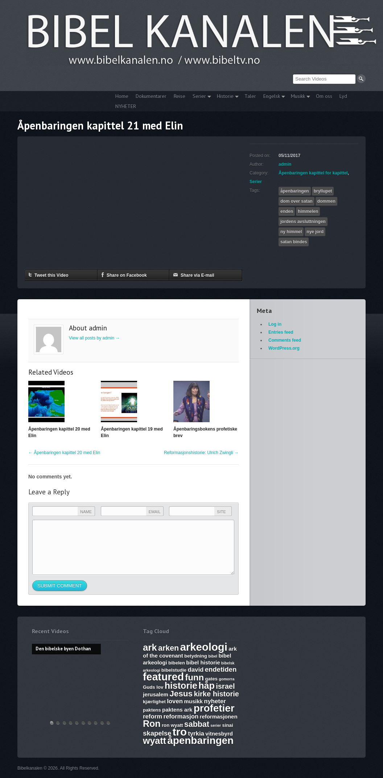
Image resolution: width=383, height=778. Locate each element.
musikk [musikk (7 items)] (193, 701)
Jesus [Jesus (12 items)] (181, 693)
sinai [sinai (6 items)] (227, 725)
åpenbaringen (294, 191)
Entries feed (280, 332)
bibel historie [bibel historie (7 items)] (203, 662)
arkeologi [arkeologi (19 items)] (203, 647)
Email (155, 512)
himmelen (308, 211)
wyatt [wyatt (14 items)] (154, 741)
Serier (200, 97)
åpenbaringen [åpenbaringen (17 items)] (200, 740)
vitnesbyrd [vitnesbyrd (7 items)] (219, 733)
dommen (326, 201)
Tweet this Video (49, 275)
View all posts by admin (94, 338)
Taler (250, 96)
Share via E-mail (193, 275)
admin (285, 164)
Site (221, 512)
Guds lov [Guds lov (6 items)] (153, 687)
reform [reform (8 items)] (152, 716)
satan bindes (293, 241)
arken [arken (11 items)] (168, 648)
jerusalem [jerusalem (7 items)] (155, 694)
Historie (226, 97)
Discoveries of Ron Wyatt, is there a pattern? (71, 723)
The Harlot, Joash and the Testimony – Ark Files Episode (89, 723)
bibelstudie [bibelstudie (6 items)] (173, 670)
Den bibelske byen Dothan (52, 723)
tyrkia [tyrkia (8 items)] (196, 733)
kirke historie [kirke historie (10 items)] (216, 694)
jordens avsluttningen (303, 221)
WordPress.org (284, 348)
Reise (179, 96)
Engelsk (272, 97)
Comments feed (284, 340)
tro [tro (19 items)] (180, 732)
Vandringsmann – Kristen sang (102, 723)
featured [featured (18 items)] (163, 677)
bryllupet (323, 191)
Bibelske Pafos (108, 723)
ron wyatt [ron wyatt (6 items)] (172, 725)
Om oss (324, 96)
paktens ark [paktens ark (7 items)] (177, 710)
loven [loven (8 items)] (175, 701)
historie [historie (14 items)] (181, 685)
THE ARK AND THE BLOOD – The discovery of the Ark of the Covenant (64, 723)
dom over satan (296, 201)
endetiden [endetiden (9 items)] (221, 669)
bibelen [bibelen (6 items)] (176, 663)
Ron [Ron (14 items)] (152, 724)
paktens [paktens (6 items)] (152, 710)
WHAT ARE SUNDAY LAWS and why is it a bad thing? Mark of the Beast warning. (77, 723)
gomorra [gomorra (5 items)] (226, 679)
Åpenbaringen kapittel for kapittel (313, 173)
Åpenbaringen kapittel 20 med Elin (64, 452)
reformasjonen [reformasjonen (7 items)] (219, 716)
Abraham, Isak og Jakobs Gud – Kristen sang (96, 723)
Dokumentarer (151, 96)
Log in (274, 324)
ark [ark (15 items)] (150, 647)
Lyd (343, 96)
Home (121, 96)
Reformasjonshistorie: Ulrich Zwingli (201, 452)
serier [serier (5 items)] (215, 725)
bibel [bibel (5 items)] (212, 656)
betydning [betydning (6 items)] (195, 656)
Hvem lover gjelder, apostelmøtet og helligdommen (58, 723)
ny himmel (291, 231)
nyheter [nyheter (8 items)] (215, 701)
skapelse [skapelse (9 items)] (157, 733)
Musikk (298, 97)
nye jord (315, 231)
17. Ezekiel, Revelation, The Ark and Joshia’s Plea (83, 723)
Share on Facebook (124, 275)
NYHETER (125, 106)
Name (86, 512)
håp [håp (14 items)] (206, 685)
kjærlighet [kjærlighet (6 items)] (154, 701)
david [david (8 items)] (196, 669)
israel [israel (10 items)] (225, 686)
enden (286, 211)
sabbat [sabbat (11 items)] (196, 724)
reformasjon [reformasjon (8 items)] (180, 716)
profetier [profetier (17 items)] (214, 708)
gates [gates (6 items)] (211, 679)
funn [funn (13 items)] (194, 677)
